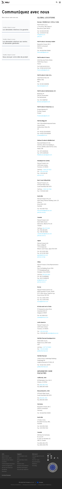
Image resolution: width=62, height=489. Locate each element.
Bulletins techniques (22, 467)
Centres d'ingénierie (7, 466)
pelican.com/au (41, 212)
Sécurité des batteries (22, 469)
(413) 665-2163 (43, 398)
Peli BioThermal (6, 475)
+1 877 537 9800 (46, 347)
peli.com (39, 37)
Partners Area (20, 464)
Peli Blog (34, 466)
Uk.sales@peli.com (42, 135)
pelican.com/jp (41, 257)
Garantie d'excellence (22, 466)
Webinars (34, 464)
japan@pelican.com (42, 255)
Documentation (36, 462)
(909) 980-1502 (43, 385)
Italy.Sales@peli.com (42, 86)
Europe (40, 482)
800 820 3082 (46, 275)
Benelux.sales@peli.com (43, 102)
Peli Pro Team (35, 460)
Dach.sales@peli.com (43, 52)
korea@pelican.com (42, 302)
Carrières (4, 462)
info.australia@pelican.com (44, 211)
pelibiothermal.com (42, 351)
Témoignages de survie (38, 456)
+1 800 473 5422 (46, 170)
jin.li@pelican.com (42, 280)
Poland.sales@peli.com (43, 116)
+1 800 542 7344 (46, 189)
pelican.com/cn (41, 282)
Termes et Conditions (16, 485)
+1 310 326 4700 (43, 172)
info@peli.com (41, 35)
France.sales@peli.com (43, 70)
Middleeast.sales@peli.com (44, 155)
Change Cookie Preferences (44, 485)
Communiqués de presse (8, 464)
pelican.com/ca (41, 236)
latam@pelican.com (53, 333)
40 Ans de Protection (7, 467)
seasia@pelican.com (42, 317)
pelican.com (40, 175)
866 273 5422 (46, 228)
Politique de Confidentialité (29, 485)
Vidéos (34, 458)
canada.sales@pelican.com (44, 234)
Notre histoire (5, 456)
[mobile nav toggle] (60, 2)
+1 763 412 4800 (43, 349)
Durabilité (4, 469)
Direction (4, 471)
